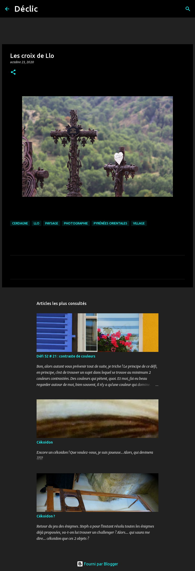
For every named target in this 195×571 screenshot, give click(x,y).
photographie (76, 223)
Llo (36, 223)
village (139, 223)
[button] (13, 72)
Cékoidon (45, 442)
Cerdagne (20, 223)
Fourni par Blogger (97, 564)
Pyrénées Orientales (110, 223)
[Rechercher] (45, 9)
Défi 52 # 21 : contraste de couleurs (66, 356)
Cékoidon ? (46, 516)
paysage (51, 223)
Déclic (26, 8)
